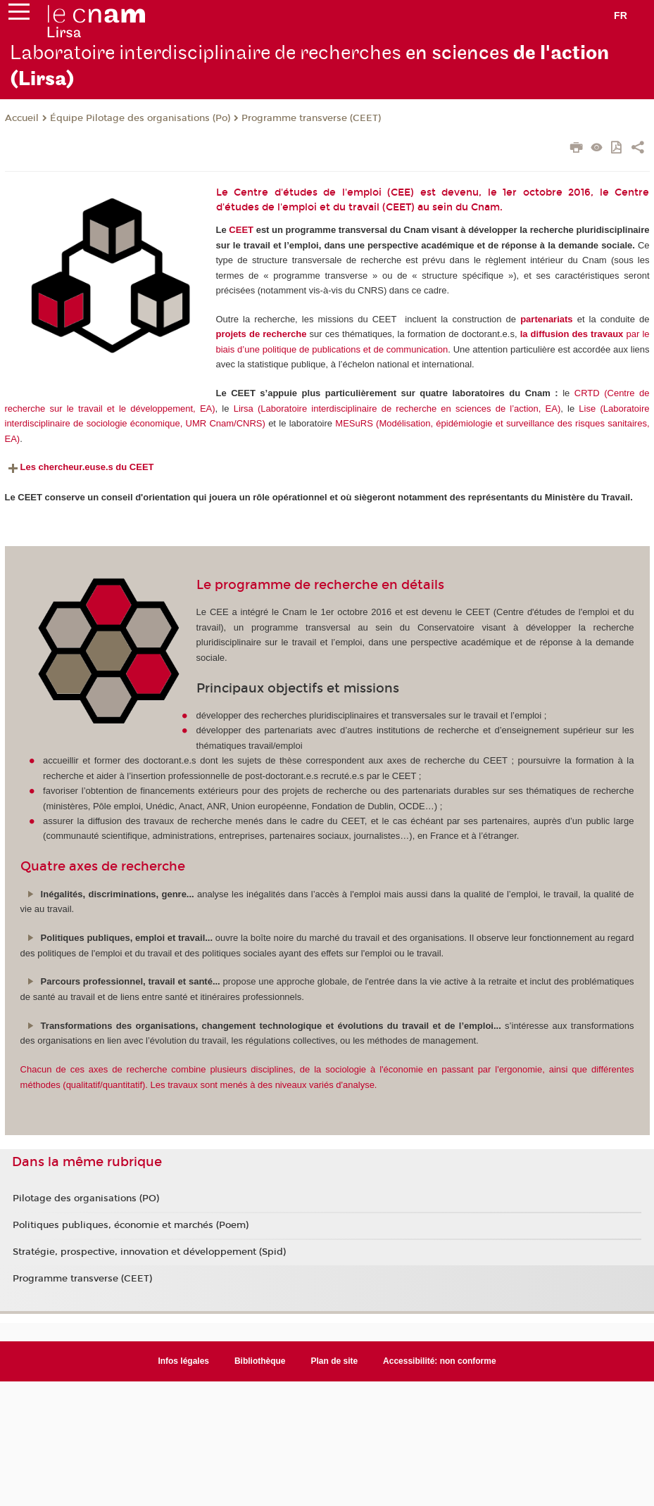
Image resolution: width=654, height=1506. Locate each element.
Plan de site (334, 1361)
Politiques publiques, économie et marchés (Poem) (131, 1225)
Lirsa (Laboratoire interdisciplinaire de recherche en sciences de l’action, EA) (397, 408)
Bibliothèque (260, 1361)
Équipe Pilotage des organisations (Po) (140, 118)
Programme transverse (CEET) (311, 118)
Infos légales (183, 1361)
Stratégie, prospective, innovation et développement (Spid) (149, 1252)
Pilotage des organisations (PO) (86, 1198)
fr (620, 15)
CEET (241, 229)
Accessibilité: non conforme (439, 1361)
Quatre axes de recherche (102, 866)
